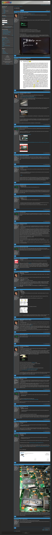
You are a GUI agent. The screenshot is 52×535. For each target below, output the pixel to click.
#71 (49, 405)
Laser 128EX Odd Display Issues (7, 31)
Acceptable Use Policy (5, 53)
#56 (49, 154)
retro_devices (16, 465)
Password (3, 21)
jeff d (15, 422)
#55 (49, 126)
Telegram (5, 12)
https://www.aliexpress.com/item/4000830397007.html (36, 442)
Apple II (21, 6)
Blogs (3, 49)
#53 (49, 57)
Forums (15, 6)
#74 (49, 464)
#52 (49, 11)
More (12, 35)
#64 (49, 271)
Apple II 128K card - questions (6, 34)
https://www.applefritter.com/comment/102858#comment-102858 (30, 399)
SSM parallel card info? (5, 33)
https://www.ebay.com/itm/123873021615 (25, 134)
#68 (49, 345)
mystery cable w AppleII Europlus (6, 45)
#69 (49, 377)
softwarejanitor (16, 155)
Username (3, 19)
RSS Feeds (4, 51)
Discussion (18, 6)
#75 (49, 518)
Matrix (4, 9)
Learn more (3, 13)
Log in (44, 90)
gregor (3, 46)
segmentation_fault (17, 378)
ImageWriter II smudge (5, 30)
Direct (5, 27)
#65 (49, 289)
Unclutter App (9, 27)
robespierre (16, 58)
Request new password (5, 23)
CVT (15, 127)
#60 (49, 211)
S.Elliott (15, 12)
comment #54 (33, 362)
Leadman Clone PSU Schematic (6, 32)
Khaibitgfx (3, 44)
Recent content (4, 16)
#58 (49, 184)
